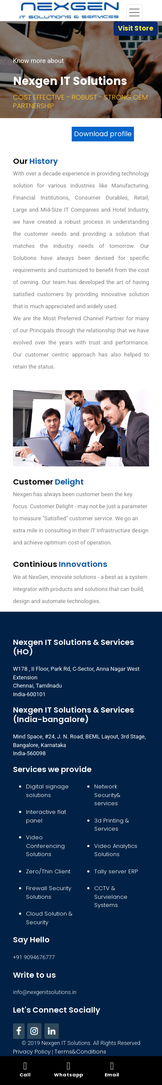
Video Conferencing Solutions (45, 845)
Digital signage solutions (47, 790)
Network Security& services (107, 794)
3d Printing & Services (111, 824)
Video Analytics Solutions (115, 850)
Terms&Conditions (80, 1051)
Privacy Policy (32, 1051)
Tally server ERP (116, 871)
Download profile (103, 134)
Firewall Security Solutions (48, 892)
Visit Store (135, 28)
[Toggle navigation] (134, 12)
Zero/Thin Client (48, 871)
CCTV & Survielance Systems (110, 896)
